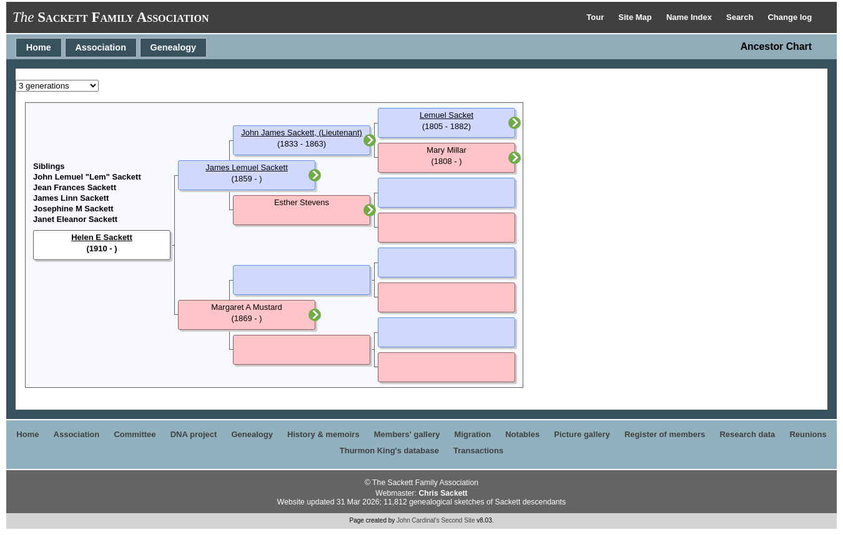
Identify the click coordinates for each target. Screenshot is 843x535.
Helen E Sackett (101, 237)
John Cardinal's (418, 520)
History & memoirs (323, 434)
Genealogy (173, 47)
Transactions (478, 450)
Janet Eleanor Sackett (75, 219)
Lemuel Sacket (446, 115)
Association (100, 47)
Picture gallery (582, 434)
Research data (747, 434)
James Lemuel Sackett (246, 167)
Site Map (636, 17)
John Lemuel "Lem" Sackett (87, 176)
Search (741, 17)
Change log (789, 17)
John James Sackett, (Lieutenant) (301, 132)
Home (38, 47)
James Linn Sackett (71, 198)
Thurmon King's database (389, 450)
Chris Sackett (442, 493)
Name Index (690, 17)
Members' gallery (407, 434)
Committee (134, 434)
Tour (596, 17)
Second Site (458, 520)
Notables (522, 434)
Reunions (807, 434)
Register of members (664, 434)
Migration (473, 434)
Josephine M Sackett (73, 208)
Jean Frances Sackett (74, 187)
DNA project (193, 434)
